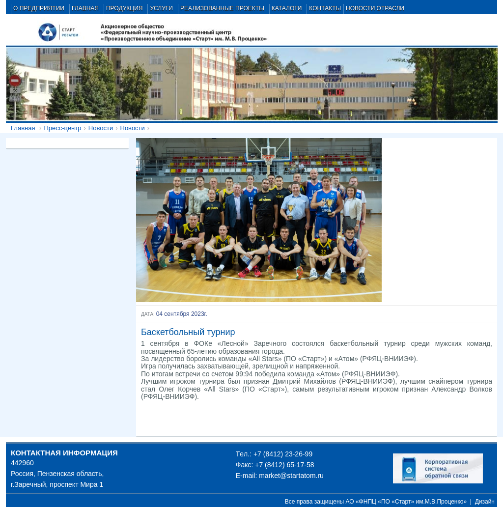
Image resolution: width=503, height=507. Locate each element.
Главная (23, 128)
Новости (100, 128)
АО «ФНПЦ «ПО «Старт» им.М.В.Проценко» (406, 501)
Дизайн (485, 501)
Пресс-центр (62, 128)
